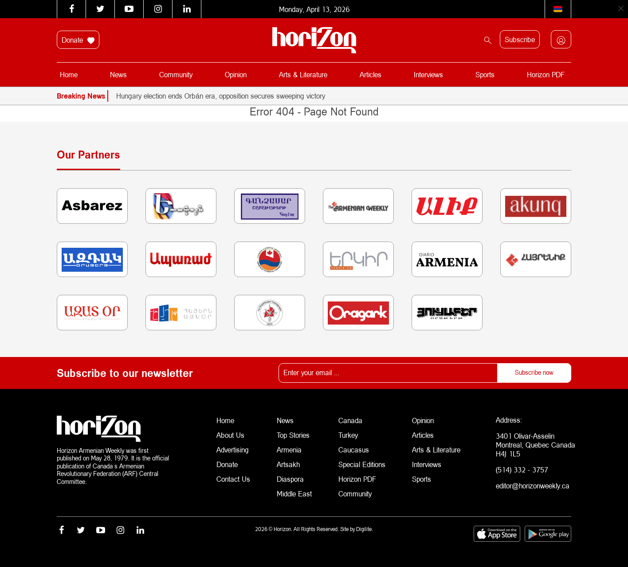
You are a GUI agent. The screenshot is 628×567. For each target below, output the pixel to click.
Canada (350, 420)
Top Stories (293, 434)
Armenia (289, 448)
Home (69, 74)
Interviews (428, 74)
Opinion (236, 74)
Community (176, 74)
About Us (230, 434)
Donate (78, 40)
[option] (343, 96)
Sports (484, 74)
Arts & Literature (303, 74)
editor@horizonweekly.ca (532, 485)
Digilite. (364, 527)
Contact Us (233, 476)
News (118, 74)
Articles (370, 74)
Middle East (294, 491)
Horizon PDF (545, 74)
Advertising (232, 448)
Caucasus (353, 448)
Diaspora (290, 476)
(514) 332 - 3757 (522, 469)
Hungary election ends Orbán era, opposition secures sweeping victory (220, 95)
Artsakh (288, 462)
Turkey (348, 434)
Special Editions (361, 462)
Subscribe (520, 39)
